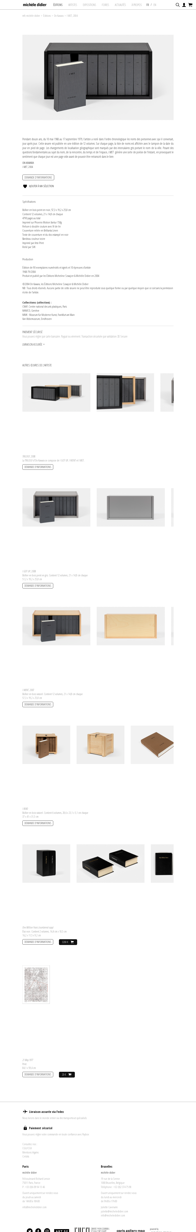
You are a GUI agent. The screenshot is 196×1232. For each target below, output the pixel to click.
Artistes (74, 5)
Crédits (25, 1156)
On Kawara (59, 15)
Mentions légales (30, 1152)
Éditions (60, 5)
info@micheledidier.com (34, 1207)
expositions (91, 5)
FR (150, 5)
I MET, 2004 (72, 15)
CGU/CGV (27, 1148)
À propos (139, 5)
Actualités (122, 5)
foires (107, 5)
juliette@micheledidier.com (114, 1211)
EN (157, 5)
